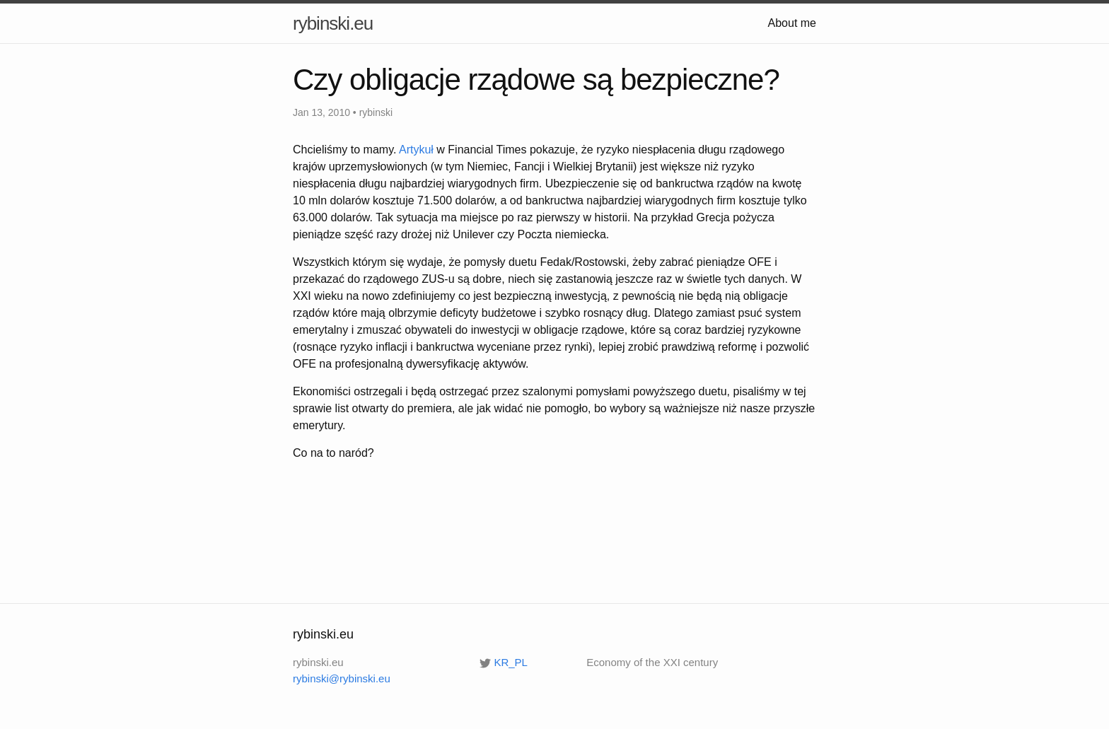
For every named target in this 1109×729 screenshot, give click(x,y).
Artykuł (416, 150)
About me (792, 23)
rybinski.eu (333, 23)
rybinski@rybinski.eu (341, 678)
